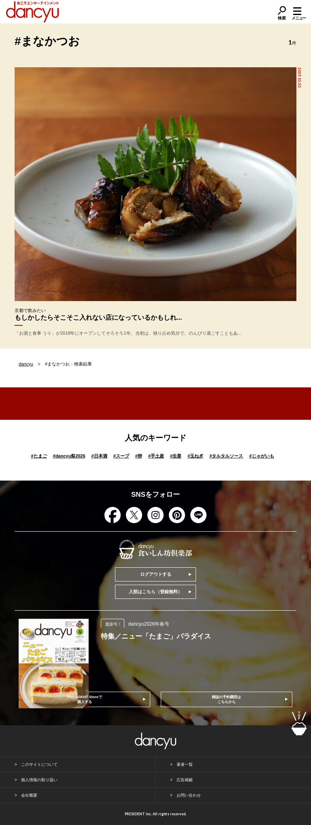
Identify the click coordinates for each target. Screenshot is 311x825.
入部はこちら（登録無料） (155, 591)
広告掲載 (185, 780)
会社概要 (29, 795)
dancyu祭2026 (69, 455)
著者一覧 (185, 764)
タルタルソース (226, 455)
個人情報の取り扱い (39, 780)
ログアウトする (155, 574)
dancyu (26, 363)
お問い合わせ (189, 795)
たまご (39, 455)
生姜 (175, 455)
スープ (121, 455)
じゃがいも (261, 455)
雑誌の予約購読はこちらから (226, 699)
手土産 (156, 455)
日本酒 (99, 455)
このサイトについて (39, 764)
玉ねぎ (195, 455)
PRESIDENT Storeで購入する (84, 699)
